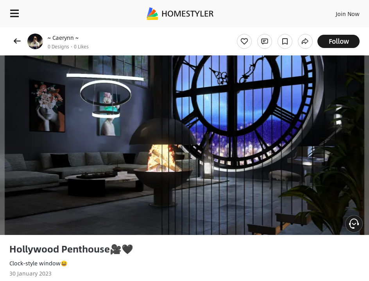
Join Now (348, 13)
